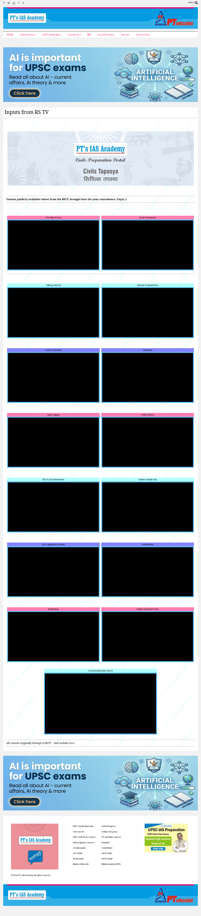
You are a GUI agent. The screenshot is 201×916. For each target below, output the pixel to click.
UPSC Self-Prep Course (84, 837)
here (72, 743)
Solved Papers (109, 826)
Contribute (107, 848)
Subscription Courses (83, 843)
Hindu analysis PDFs (111, 864)
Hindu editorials (81, 864)
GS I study (77, 853)
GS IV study (107, 859)
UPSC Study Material (83, 826)
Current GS (78, 832)
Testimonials (79, 848)
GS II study (107, 853)
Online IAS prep (109, 832)
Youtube (106, 843)
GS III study (78, 859)
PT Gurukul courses (111, 837)
